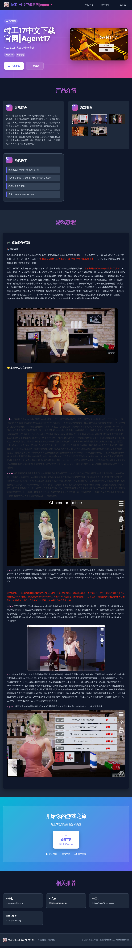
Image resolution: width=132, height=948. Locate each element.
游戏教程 (105, 4)
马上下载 (122, 4)
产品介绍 (89, 4)
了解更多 (35, 65)
